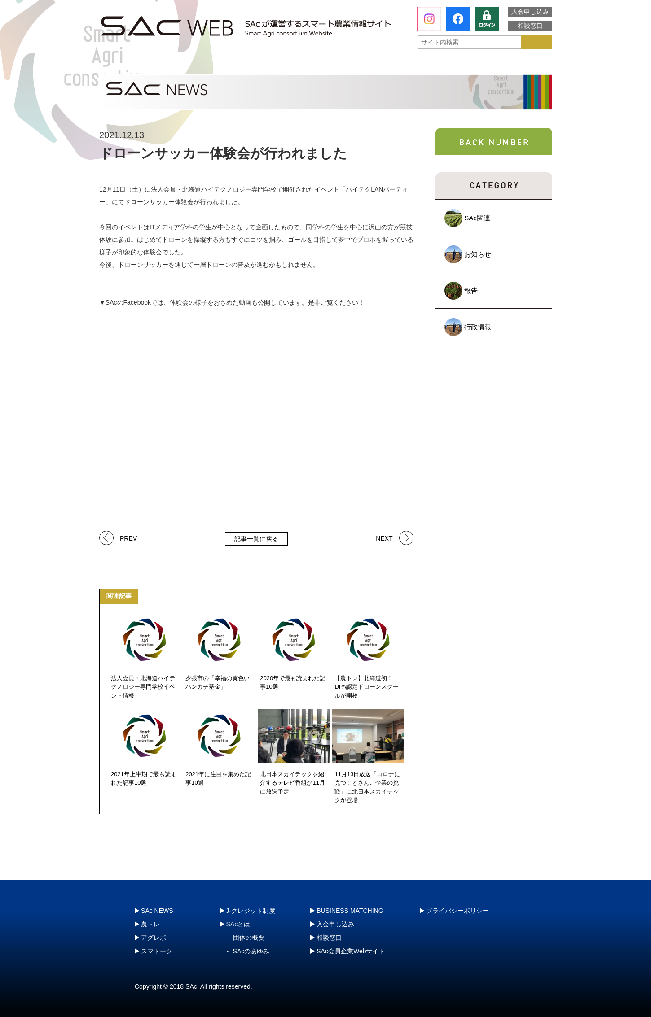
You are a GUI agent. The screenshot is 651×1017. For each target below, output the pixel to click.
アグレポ (326, 65)
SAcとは (141, 65)
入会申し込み (530, 11)
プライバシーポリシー (457, 910)
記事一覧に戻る (256, 538)
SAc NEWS (157, 910)
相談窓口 (530, 25)
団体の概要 (248, 937)
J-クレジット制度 (504, 64)
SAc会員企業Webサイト (351, 951)
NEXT (384, 538)
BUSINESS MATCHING (350, 910)
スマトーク (417, 65)
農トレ (236, 65)
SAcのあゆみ (251, 951)
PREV (128, 538)
